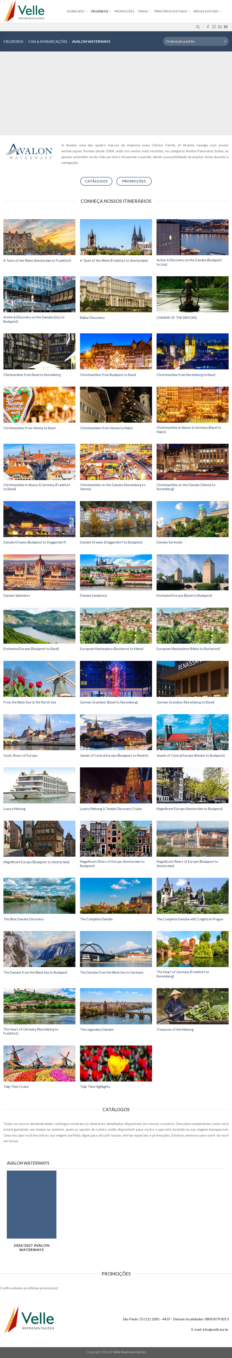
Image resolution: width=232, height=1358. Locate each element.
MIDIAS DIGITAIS (207, 11)
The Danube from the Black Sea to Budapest (35, 972)
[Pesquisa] (198, 27)
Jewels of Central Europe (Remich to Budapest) (191, 755)
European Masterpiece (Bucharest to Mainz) (111, 649)
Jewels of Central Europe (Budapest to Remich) (114, 755)
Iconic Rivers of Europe (20, 755)
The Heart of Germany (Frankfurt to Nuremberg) (183, 974)
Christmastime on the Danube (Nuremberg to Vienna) (112, 487)
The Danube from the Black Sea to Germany (111, 972)
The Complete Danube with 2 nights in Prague (190, 919)
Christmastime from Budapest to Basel (108, 375)
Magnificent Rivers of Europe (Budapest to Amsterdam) (187, 864)
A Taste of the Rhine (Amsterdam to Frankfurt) (37, 260)
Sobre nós (77, 11)
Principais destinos (172, 11)
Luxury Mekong (14, 809)
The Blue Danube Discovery (23, 919)
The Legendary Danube (97, 1029)
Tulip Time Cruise (16, 1087)
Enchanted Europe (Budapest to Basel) (31, 649)
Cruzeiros (101, 11)
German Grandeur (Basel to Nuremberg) (109, 702)
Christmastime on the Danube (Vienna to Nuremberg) (186, 487)
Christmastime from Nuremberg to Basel (186, 375)
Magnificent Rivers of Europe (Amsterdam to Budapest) (112, 864)
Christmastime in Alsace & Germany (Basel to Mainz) (189, 430)
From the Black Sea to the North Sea (29, 702)
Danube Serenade (169, 542)
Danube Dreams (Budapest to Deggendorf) (34, 542)
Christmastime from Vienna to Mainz (106, 428)
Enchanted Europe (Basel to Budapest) (184, 595)
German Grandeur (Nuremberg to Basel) (185, 702)
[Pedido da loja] (196, 41)
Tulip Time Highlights (95, 1087)
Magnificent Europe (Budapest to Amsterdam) (36, 862)
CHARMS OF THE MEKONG (177, 318)
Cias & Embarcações (47, 41)
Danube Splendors (16, 595)
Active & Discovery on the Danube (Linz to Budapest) (34, 319)
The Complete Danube (96, 919)
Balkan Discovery (92, 318)
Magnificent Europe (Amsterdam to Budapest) (190, 809)
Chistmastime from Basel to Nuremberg (32, 375)
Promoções (124, 11)
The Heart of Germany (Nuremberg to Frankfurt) (30, 1031)
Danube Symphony (93, 595)
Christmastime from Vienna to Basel (29, 428)
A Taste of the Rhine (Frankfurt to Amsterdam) (114, 260)
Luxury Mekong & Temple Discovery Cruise (111, 809)
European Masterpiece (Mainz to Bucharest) (188, 649)
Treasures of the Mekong (175, 1029)
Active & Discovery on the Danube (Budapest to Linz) (189, 262)
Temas (144, 11)
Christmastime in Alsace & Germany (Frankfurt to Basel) (36, 487)
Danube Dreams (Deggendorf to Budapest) (111, 542)
